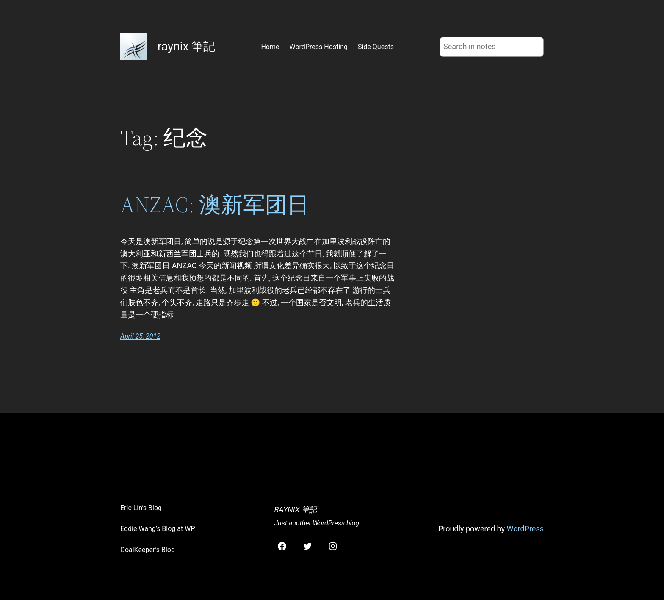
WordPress (525, 528)
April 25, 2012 (140, 336)
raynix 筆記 (186, 46)
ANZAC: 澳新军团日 (214, 204)
